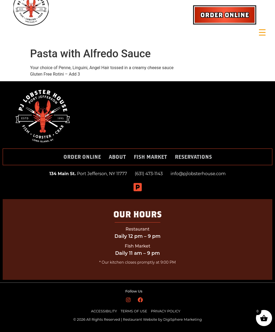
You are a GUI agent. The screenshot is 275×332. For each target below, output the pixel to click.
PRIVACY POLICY (165, 311)
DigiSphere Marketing (182, 319)
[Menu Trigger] (262, 32)
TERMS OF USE (134, 311)
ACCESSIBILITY (104, 311)
